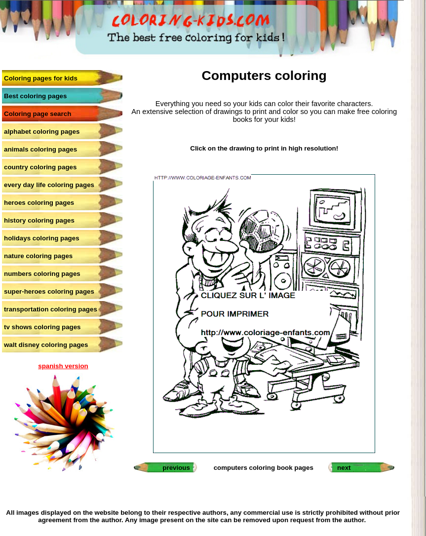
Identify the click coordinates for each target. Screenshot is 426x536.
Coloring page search (37, 113)
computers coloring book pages (263, 467)
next (343, 467)
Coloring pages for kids (40, 78)
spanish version (63, 366)
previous (176, 467)
